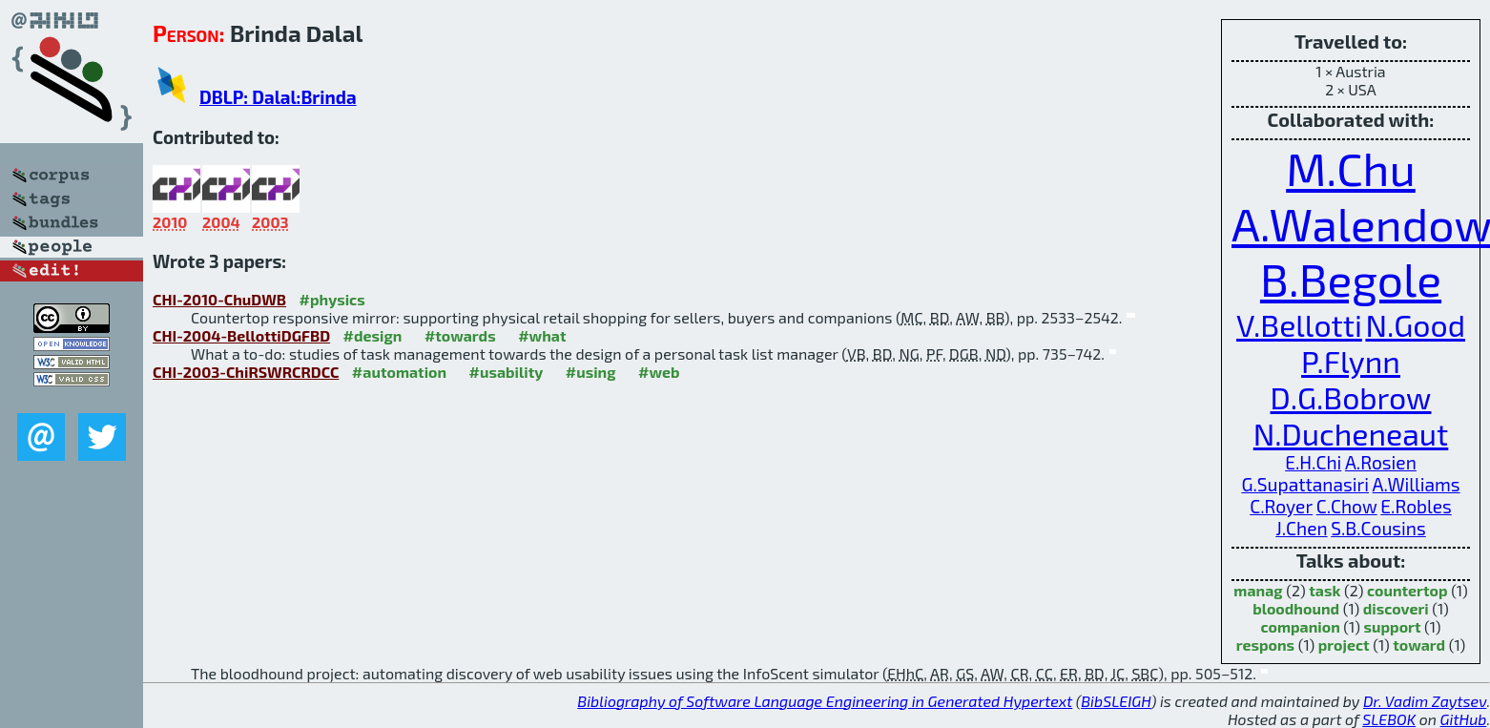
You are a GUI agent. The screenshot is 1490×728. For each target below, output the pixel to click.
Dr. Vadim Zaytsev (1424, 701)
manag (1257, 590)
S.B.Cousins (1378, 528)
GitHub (1463, 719)
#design (373, 335)
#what (542, 335)
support (1391, 626)
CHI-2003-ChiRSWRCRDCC (246, 372)
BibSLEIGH (1115, 701)
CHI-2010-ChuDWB (219, 299)
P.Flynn (1350, 361)
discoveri (1396, 608)
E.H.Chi (1313, 462)
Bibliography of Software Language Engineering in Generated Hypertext (824, 701)
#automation (399, 372)
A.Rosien (1381, 462)
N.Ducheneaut (1351, 433)
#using (591, 372)
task (1324, 590)
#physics (332, 299)
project (1344, 644)
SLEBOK (1389, 719)
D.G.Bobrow (1351, 397)
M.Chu (1351, 168)
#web (658, 372)
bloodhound (1295, 608)
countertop (1407, 590)
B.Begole (1350, 278)
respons (1265, 644)
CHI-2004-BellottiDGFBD (241, 335)
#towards (460, 335)
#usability (506, 372)
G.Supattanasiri (1305, 484)
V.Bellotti (1299, 324)
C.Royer (1281, 506)
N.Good (1415, 324)
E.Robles (1416, 506)
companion (1299, 626)
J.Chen (1301, 528)
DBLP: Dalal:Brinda (278, 97)
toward (1419, 644)
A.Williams (1416, 484)
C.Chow (1346, 506)
